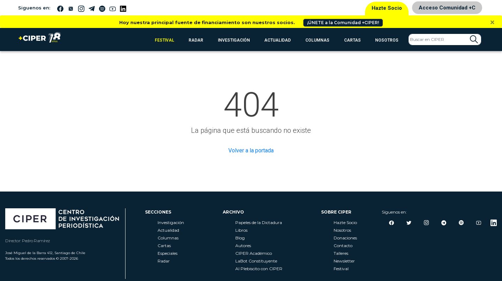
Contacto (343, 245)
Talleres (341, 253)
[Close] (492, 22)
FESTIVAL (164, 40)
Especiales (167, 253)
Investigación (234, 40)
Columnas (317, 40)
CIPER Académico (253, 253)
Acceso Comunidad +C (447, 8)
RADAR (196, 40)
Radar (164, 261)
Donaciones (345, 237)
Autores (243, 245)
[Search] (445, 39)
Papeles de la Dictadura (258, 222)
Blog (240, 237)
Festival (341, 268)
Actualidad (277, 40)
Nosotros (386, 40)
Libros (241, 230)
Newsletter (344, 261)
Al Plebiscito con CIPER (258, 268)
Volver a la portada (251, 150)
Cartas (352, 40)
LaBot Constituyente (256, 261)
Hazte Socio (387, 8)
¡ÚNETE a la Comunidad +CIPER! (343, 22)
